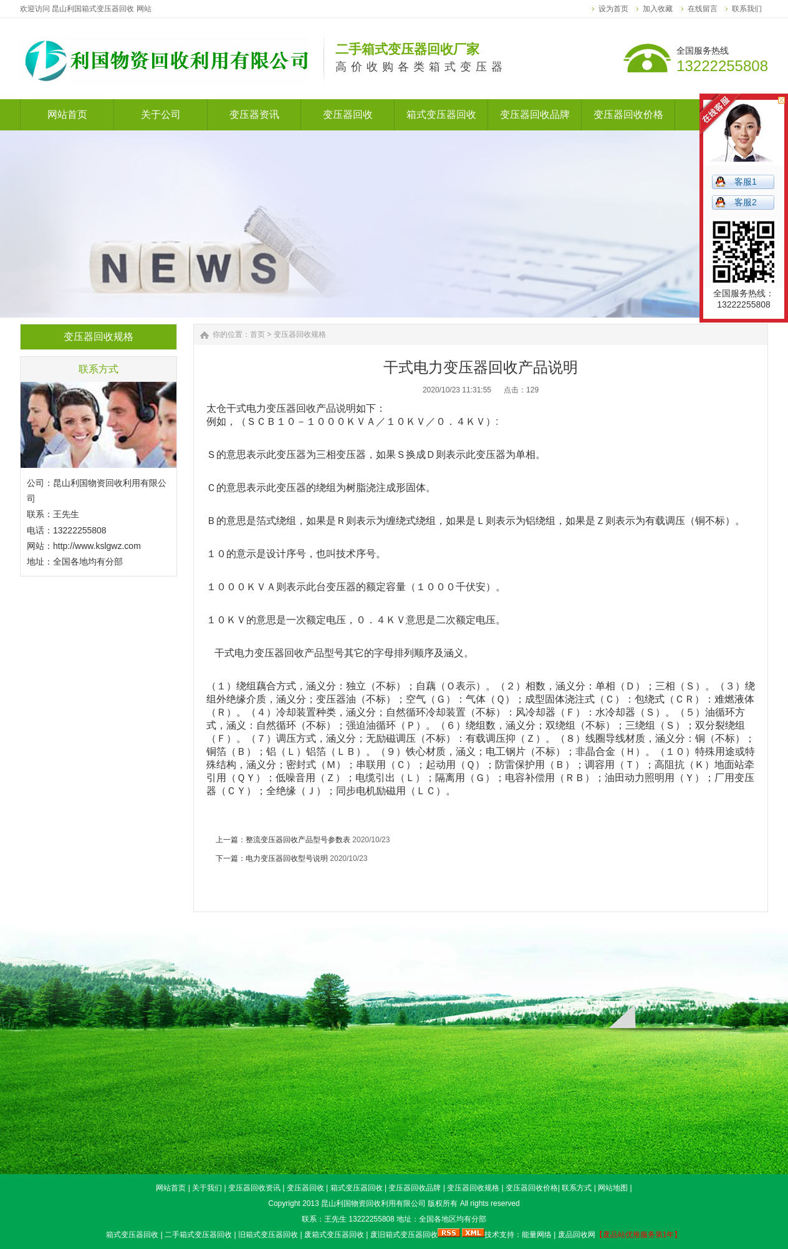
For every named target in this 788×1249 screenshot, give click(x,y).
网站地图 (613, 1187)
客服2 (745, 202)
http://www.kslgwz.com (97, 546)
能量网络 (537, 1234)
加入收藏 (658, 8)
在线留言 (703, 8)
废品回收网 (576, 1234)
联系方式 (577, 1187)
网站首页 (171, 1187)
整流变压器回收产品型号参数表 (298, 839)
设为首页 (613, 8)
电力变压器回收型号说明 (287, 858)
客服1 (745, 182)
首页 (257, 334)
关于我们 (207, 1187)
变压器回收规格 (300, 334)
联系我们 (747, 8)
